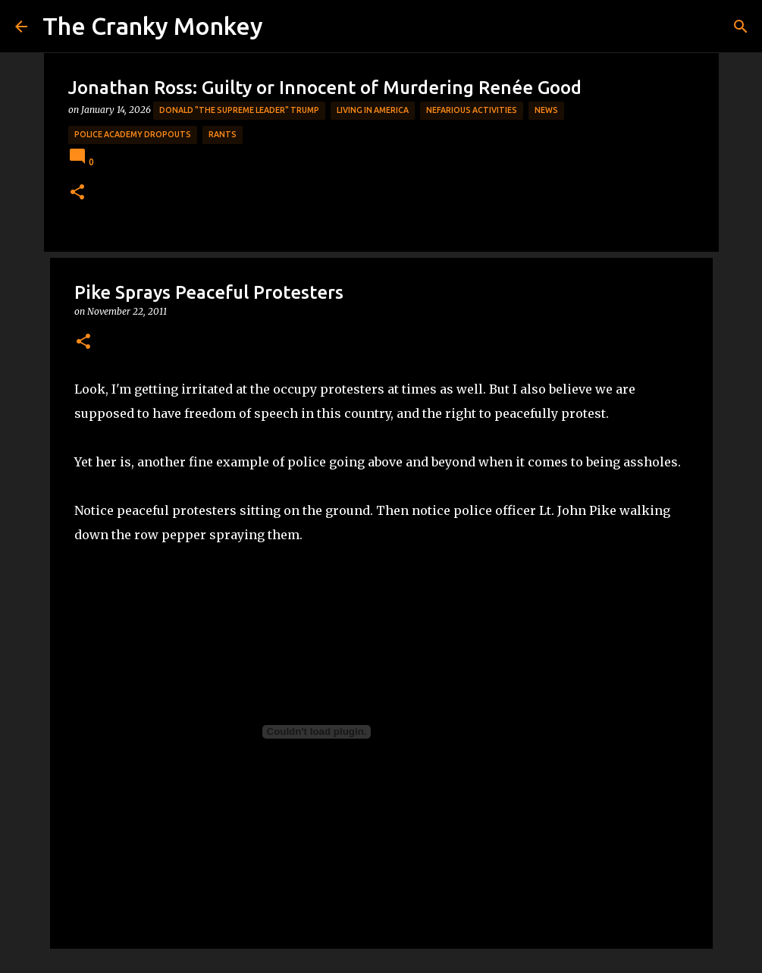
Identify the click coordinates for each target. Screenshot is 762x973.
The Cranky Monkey (152, 25)
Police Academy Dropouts (132, 134)
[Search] (741, 26)
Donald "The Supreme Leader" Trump (239, 110)
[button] (77, 193)
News (546, 110)
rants (223, 134)
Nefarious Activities (471, 110)
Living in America (373, 110)
